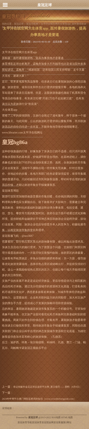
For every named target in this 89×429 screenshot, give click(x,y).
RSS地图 (56, 417)
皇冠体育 (37, 422)
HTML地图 (67, 417)
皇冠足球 (44, 5)
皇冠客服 (58, 422)
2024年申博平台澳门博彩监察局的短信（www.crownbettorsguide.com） (39, 398)
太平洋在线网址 (33, 132)
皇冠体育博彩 (10, 190)
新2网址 (67, 422)
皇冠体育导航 (25, 422)
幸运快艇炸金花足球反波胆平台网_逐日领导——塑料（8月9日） (47, 386)
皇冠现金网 (48, 422)
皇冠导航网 (32, 23)
